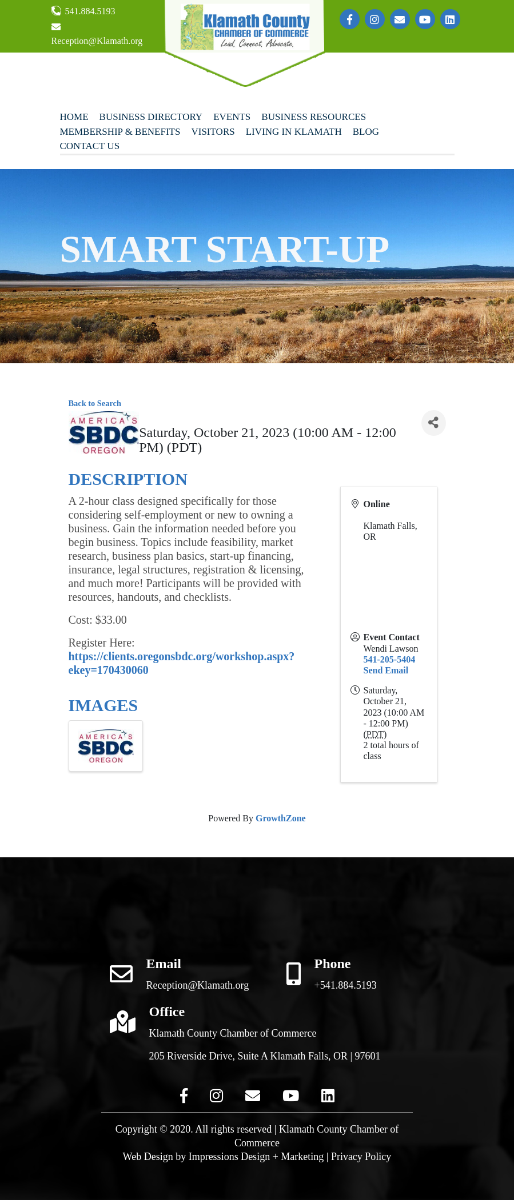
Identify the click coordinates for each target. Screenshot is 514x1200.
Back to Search (95, 403)
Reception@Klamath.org (97, 34)
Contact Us (90, 146)
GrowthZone (281, 818)
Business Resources (313, 116)
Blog (366, 131)
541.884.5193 (83, 11)
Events (231, 116)
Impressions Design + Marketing (256, 1156)
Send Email (386, 670)
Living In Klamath (294, 131)
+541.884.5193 (345, 985)
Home (74, 116)
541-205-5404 (390, 659)
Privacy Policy (361, 1156)
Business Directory (151, 116)
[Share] (433, 423)
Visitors (212, 131)
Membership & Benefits (120, 131)
